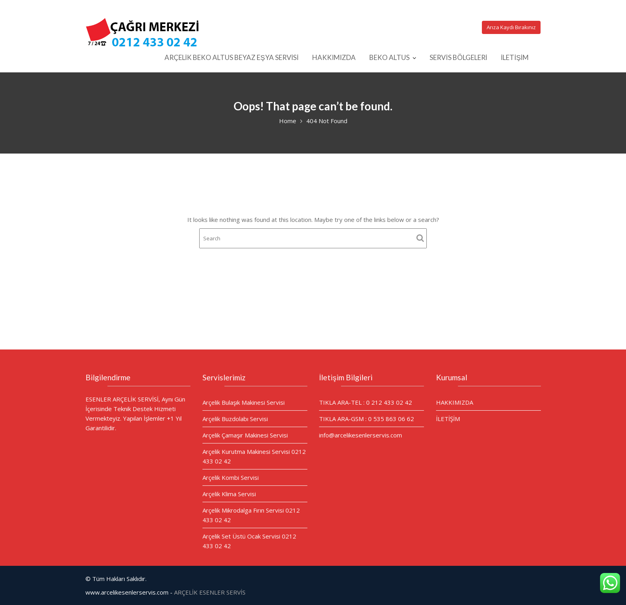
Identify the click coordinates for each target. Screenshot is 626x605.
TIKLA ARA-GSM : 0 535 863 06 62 (367, 419)
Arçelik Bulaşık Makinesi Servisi (243, 403)
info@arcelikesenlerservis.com (361, 435)
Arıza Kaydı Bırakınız (511, 27)
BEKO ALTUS (389, 57)
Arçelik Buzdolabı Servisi (235, 419)
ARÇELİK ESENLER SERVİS (210, 592)
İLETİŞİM (515, 57)
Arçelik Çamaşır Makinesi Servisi (245, 435)
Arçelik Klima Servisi (229, 493)
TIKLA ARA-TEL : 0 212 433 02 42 (366, 402)
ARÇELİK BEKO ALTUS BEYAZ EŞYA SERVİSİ (231, 57)
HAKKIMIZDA (334, 57)
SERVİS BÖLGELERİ (458, 57)
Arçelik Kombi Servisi (230, 477)
